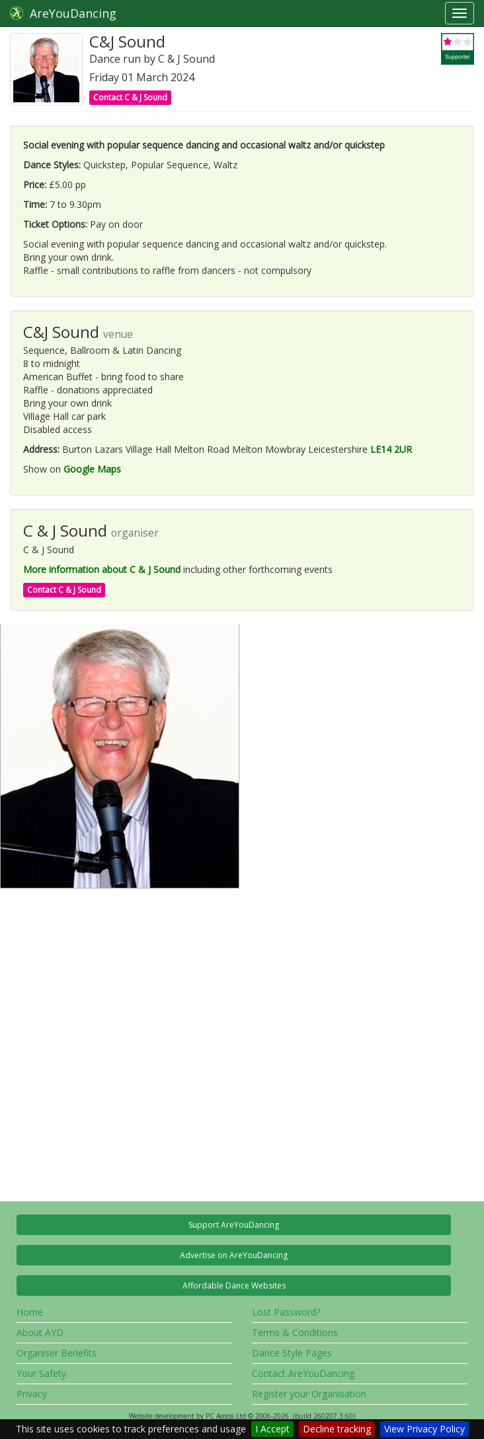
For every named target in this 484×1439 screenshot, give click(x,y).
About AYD (40, 1332)
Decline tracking (337, 1428)
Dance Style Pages (292, 1353)
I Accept (272, 1428)
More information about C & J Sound (102, 569)
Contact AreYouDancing (303, 1373)
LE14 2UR (391, 449)
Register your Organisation (309, 1394)
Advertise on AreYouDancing (234, 1255)
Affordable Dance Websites (234, 1285)
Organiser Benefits (57, 1353)
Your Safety (41, 1373)
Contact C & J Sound (130, 97)
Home (30, 1312)
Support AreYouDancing (233, 1224)
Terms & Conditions (295, 1332)
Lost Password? (286, 1312)
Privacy (32, 1394)
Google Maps (92, 469)
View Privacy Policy (424, 1428)
